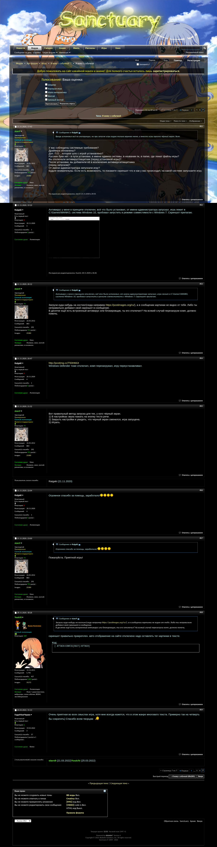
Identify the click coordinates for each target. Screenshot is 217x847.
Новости (20, 48)
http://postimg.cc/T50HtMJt (64, 362)
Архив (193, 821)
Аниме (62, 48)
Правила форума (75, 812)
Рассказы (90, 48)
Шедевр (50, 84)
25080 (28, 176)
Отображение (194, 121)
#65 (201, 406)
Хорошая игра (53, 88)
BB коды (70, 795)
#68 (201, 612)
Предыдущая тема (99, 783)
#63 (201, 284)
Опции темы (165, 121)
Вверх (200, 776)
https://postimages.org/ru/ (120, 304)
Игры (104, 48)
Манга (76, 48)
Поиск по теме (179, 121)
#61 (201, 126)
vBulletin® (109, 835)
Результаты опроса (67, 104)
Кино (117, 48)
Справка (37, 53)
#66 (201, 490)
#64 (201, 358)
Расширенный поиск (194, 52)
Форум (34, 48)
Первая (184, 110)
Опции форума (48, 53)
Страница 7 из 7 (170, 110)
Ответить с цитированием (191, 199)
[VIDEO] (70, 805)
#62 (201, 205)
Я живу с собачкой (111, 115)
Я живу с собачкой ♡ (61, 63)
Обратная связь (171, 821)
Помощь (178, 60)
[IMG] (69, 801)
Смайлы (70, 798)
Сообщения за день (23, 53)
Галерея (48, 48)
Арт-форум (32, 63)
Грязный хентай (54, 99)
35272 (28, 682)
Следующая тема (118, 783)
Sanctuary (184, 821)
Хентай (50, 96)
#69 (201, 710)
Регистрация (193, 60)
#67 (201, 538)
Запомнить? (143, 64)
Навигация (63, 53)
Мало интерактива (56, 92)
